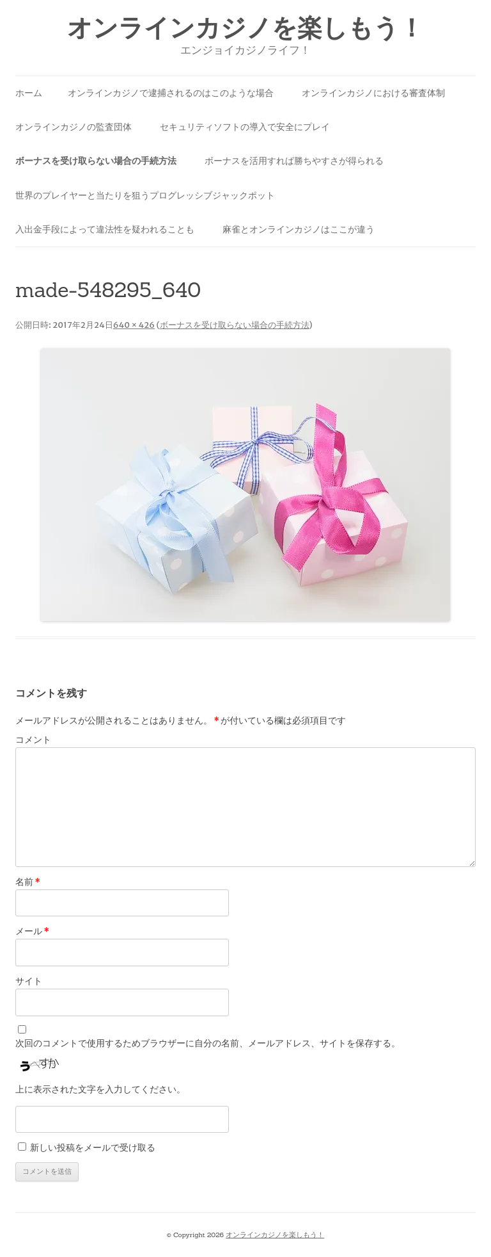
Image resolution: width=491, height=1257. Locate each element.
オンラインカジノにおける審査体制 (373, 93)
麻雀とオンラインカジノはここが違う (298, 229)
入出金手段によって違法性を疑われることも (104, 229)
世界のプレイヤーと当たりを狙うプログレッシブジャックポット (145, 195)
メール (32, 931)
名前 (27, 882)
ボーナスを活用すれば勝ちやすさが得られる (294, 160)
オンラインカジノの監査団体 (73, 127)
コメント (33, 739)
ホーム (28, 93)
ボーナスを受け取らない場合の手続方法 (95, 160)
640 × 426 (134, 325)
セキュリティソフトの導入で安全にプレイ (245, 127)
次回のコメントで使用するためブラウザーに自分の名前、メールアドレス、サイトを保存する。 (207, 1043)
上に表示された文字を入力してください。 (100, 1089)
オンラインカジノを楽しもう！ (245, 27)
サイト (28, 981)
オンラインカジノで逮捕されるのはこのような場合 (171, 93)
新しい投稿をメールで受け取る (92, 1147)
